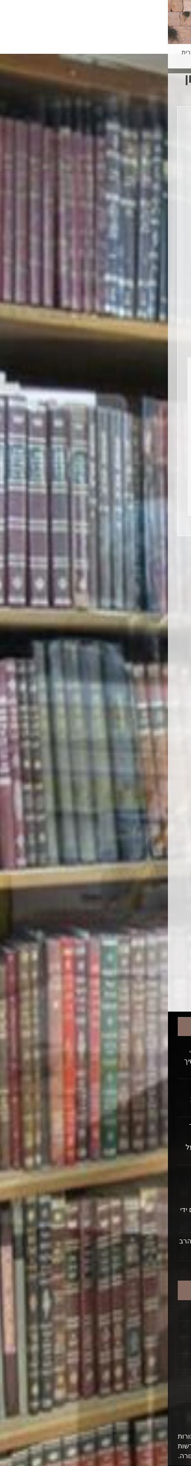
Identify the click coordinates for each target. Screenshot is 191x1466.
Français (107, 52)
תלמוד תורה (132, 974)
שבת (132, 956)
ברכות (132, 612)
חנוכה (132, 667)
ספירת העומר (132, 830)
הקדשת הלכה (151, 1329)
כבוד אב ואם (132, 721)
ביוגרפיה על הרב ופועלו (136, 1345)
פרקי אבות (132, 902)
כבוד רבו (132, 739)
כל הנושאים (132, 558)
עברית (22, 52)
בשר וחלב (132, 630)
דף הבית (159, 1313)
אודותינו (159, 1361)
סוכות (132, 811)
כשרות (132, 775)
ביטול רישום (154, 1394)
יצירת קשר (155, 1377)
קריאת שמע (132, 920)
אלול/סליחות (132, 576)
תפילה (132, 992)
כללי (132, 757)
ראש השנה (132, 938)
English (47, 52)
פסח (132, 884)
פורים (132, 866)
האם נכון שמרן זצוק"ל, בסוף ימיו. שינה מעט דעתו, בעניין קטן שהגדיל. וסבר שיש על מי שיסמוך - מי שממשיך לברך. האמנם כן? (99, 1060)
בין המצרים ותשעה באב (132, 594)
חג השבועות (132, 649)
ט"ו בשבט (132, 685)
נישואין (132, 793)
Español (76, 52)
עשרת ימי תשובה (132, 848)
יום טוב (132, 703)
